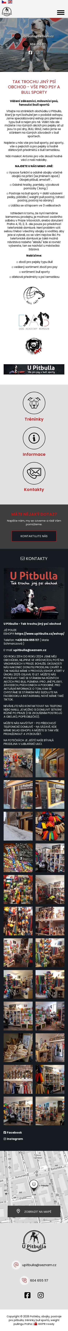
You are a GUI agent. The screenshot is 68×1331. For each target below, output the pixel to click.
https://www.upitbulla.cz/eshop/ (39, 634)
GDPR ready (46, 1324)
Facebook (14, 1132)
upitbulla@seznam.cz (38, 36)
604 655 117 (38, 44)
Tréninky (34, 419)
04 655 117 (32, 640)
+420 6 (20, 640)
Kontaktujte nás (34, 536)
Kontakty (34, 489)
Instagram (15, 1139)
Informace (34, 454)
